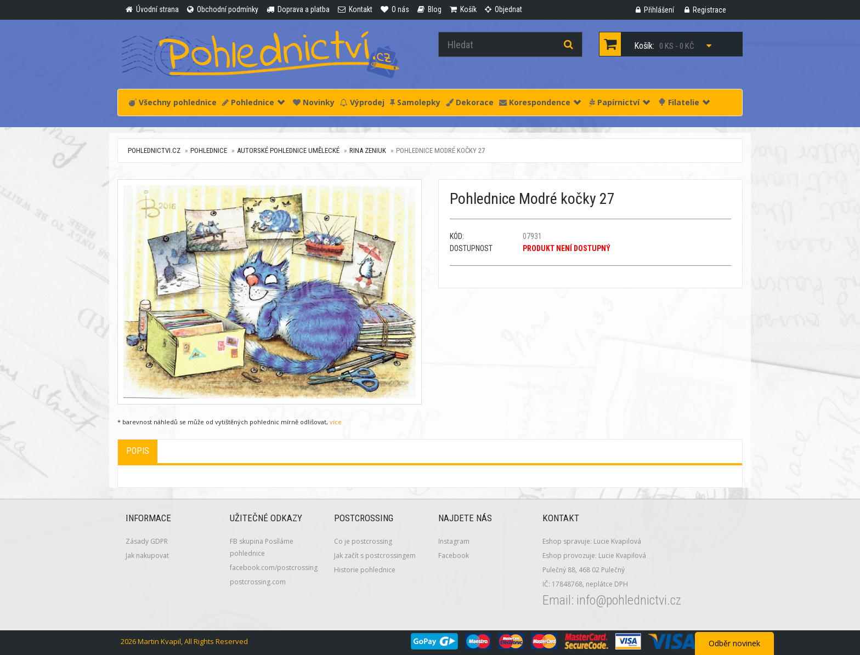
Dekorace (470, 102)
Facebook (453, 555)
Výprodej (362, 102)
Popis (137, 451)
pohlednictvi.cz (154, 150)
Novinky (314, 102)
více (336, 422)
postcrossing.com (258, 581)
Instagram (453, 541)
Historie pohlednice (364, 569)
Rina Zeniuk (367, 150)
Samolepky (415, 102)
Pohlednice (253, 102)
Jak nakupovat (147, 555)
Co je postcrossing (363, 541)
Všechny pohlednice (173, 102)
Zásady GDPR (147, 541)
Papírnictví (619, 102)
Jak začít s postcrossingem (375, 555)
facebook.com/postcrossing (274, 567)
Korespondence (540, 102)
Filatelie (684, 102)
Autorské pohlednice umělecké (288, 150)
